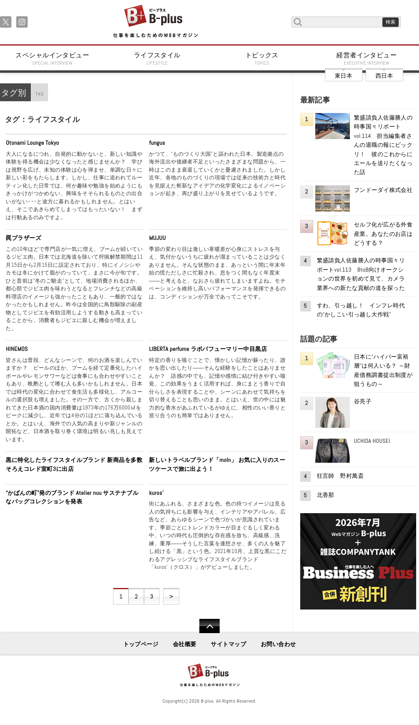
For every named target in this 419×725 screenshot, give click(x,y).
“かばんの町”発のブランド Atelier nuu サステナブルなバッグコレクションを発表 (72, 497)
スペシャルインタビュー (52, 58)
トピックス (262, 58)
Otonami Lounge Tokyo (32, 142)
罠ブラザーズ (23, 238)
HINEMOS (17, 349)
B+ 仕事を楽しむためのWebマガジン (155, 22)
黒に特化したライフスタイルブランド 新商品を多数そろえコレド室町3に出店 (74, 464)
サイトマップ (228, 644)
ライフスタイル (157, 58)
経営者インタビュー (366, 58)
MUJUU (157, 238)
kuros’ (156, 492)
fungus (157, 142)
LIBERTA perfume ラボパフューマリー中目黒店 (208, 349)
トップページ (141, 644)
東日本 (343, 75)
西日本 (384, 75)
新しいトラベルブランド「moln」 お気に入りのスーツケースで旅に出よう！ (217, 464)
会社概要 (184, 644)
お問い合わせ (278, 644)
